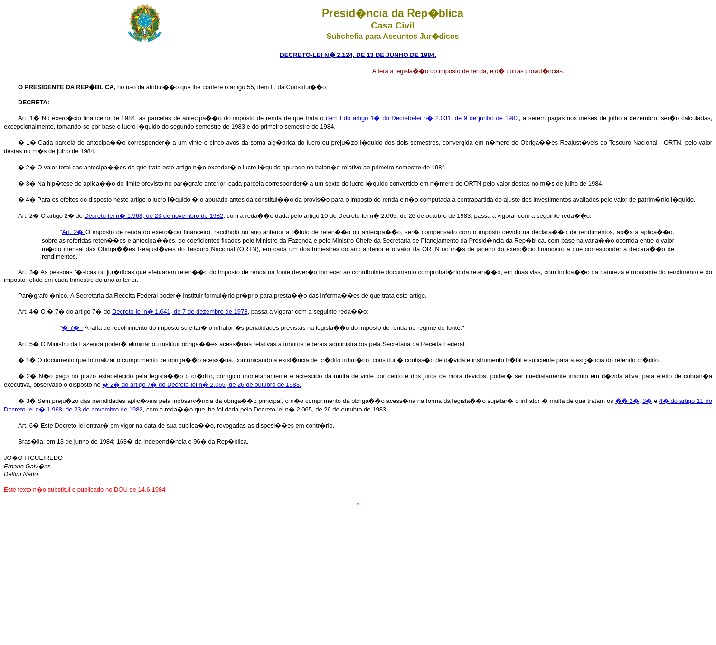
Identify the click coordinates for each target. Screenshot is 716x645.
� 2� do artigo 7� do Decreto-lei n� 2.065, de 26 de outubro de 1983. (201, 384)
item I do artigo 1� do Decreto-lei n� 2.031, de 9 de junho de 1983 (422, 118)
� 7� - (72, 327)
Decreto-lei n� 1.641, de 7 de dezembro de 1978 (179, 311)
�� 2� (627, 400)
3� (647, 400)
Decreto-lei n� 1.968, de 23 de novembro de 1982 (153, 215)
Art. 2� (73, 231)
